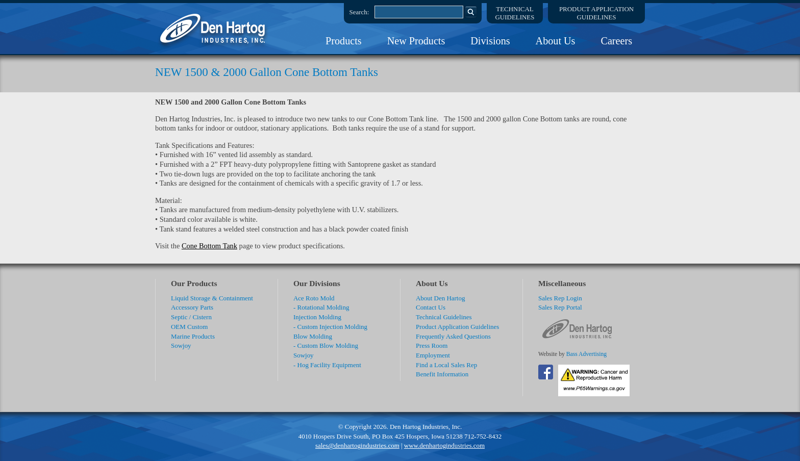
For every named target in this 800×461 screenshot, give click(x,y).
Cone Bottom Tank (209, 246)
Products (344, 40)
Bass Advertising (586, 354)
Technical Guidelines (444, 317)
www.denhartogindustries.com (444, 445)
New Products (416, 40)
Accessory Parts (192, 307)
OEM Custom (189, 326)
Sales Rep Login (560, 298)
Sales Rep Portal (560, 307)
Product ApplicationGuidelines (596, 13)
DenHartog (213, 28)
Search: (359, 12)
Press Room (431, 345)
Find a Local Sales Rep (446, 365)
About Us (556, 40)
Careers (616, 40)
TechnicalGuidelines (515, 13)
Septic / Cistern (191, 317)
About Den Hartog (440, 298)
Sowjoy (181, 345)
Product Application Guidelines (457, 326)
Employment (433, 355)
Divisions (490, 40)
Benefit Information (442, 374)
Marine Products (193, 336)
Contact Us (430, 307)
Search (471, 12)
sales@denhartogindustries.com (357, 445)
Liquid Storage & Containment (212, 298)
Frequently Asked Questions (453, 336)
